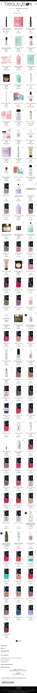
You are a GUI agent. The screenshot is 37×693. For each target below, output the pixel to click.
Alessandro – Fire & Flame (18, 505)
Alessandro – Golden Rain (18, 343)
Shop (13, 8)
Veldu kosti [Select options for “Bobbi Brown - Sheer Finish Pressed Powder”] (18, 274)
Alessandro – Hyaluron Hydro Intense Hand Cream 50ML (18, 543)
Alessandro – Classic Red (6, 433)
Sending (22, 690)
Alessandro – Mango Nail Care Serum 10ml (30, 361)
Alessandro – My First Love (30, 271)
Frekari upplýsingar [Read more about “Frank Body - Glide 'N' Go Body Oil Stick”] (6, 143)
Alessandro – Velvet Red (30, 343)
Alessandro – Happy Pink (18, 253)
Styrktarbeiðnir (31, 690)
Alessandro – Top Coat (18, 433)
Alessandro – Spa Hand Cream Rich (30, 159)
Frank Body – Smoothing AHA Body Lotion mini (30, 235)
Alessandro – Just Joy (6, 563)
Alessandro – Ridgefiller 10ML (30, 307)
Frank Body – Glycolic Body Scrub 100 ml (18, 85)
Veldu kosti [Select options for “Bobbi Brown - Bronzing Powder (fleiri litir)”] (6, 88)
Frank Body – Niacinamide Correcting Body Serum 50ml (18, 196)
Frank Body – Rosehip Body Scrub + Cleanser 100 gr (18, 67)
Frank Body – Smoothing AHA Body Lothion (30, 48)
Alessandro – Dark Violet (6, 415)
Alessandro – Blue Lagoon (18, 617)
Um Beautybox (5, 690)
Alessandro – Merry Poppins (30, 598)
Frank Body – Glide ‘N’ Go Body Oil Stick (6, 141)
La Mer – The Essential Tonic (30, 121)
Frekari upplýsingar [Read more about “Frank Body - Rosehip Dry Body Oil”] (30, 106)
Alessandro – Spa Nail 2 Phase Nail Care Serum (18, 361)
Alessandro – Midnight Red (6, 634)
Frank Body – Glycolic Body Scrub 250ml (30, 67)
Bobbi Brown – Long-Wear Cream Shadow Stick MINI (31, 29)
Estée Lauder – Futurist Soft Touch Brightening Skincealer (6, 48)
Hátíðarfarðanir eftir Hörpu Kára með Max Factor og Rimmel (11, 658)
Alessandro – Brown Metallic (30, 215)
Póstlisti (26, 690)
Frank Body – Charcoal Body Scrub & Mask (6, 122)
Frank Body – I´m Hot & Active (18, 177)
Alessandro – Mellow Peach (18, 563)
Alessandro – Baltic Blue (30, 563)
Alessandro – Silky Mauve (18, 307)
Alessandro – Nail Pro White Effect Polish (6, 325)
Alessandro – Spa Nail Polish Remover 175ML (18, 452)
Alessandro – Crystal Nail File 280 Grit (6, 452)
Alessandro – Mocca (31, 379)
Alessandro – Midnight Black (30, 289)
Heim (10, 8)
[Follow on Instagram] (18, 688)
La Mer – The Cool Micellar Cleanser (6, 380)
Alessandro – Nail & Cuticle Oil (30, 84)
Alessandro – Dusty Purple (6, 617)
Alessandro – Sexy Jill (30, 451)
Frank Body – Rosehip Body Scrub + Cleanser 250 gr (18, 29)
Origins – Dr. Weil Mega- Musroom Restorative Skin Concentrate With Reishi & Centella (6, 544)
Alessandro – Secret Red (18, 415)
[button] (1, 4)
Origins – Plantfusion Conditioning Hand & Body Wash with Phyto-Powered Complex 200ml (31, 524)
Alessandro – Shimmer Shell (30, 253)
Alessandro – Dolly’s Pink (6, 195)
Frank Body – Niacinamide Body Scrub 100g (18, 216)
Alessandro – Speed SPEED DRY (6, 361)
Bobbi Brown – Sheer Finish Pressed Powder (18, 272)
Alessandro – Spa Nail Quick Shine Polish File (18, 159)
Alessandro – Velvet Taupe (6, 215)
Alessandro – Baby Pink (30, 487)
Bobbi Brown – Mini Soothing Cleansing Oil (6, 177)
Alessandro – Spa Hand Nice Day (6, 272)
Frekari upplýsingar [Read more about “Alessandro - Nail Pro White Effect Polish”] (6, 328)
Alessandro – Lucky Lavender (30, 617)
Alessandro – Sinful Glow (31, 505)
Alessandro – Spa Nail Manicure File (6, 104)
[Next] (20, 641)
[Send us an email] (20, 688)
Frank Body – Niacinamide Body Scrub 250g (6, 159)
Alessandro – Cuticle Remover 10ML (30, 141)
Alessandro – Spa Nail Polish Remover (18, 122)
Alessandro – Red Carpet (6, 505)
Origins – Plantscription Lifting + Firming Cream (18, 325)
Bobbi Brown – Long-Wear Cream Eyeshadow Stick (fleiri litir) (6, 29)
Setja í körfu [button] (18, 51)
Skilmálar (10, 690)
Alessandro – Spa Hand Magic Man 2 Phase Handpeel (30, 177)
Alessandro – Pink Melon (18, 289)
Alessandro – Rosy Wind (18, 379)
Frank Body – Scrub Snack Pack (18, 103)
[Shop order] (18, 13)
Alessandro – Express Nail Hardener (18, 141)
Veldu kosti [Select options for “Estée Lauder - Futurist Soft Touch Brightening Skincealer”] (6, 51)
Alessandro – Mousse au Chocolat (6, 599)
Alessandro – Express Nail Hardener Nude (31, 543)
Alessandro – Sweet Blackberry (18, 487)
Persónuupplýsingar (16, 690)
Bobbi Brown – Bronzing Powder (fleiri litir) (6, 85)
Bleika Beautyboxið (4, 661)
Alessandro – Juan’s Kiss (6, 343)
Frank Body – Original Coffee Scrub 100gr (6, 67)
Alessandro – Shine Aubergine (30, 415)
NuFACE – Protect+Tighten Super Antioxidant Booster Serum (31, 325)
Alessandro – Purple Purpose (6, 289)
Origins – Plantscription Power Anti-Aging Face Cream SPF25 (6, 235)
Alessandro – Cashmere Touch (18, 598)
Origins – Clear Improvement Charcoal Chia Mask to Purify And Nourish (18, 235)
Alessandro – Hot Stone (6, 487)
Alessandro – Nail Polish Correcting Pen (30, 196)
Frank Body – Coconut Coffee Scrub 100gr (18, 48)
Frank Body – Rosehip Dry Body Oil (31, 104)
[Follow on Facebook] (17, 688)
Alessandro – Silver (6, 253)
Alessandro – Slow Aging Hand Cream (30, 433)
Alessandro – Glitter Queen (6, 307)
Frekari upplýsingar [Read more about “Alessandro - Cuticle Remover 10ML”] (30, 143)
